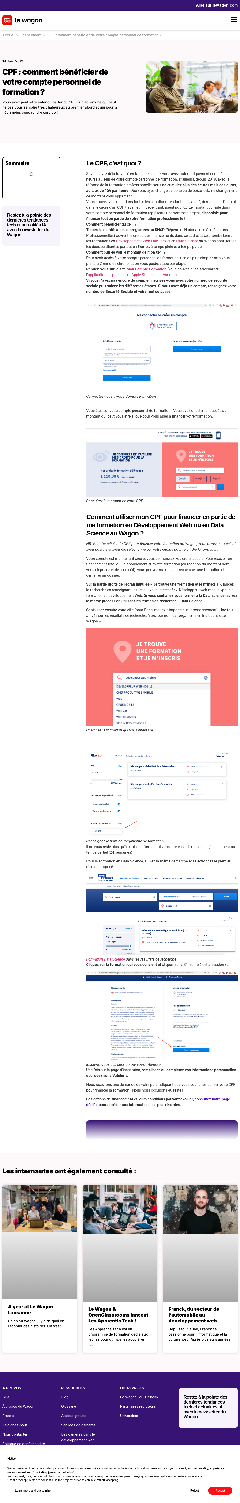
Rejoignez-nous (15, 1425)
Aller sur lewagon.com (217, 5)
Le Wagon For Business (139, 1397)
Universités (129, 1415)
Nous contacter (14, 1434)
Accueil (8, 35)
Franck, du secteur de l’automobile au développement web (194, 1315)
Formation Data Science (105, 959)
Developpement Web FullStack (141, 241)
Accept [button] (220, 1490)
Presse (8, 1415)
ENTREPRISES (132, 1388)
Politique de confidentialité (23, 1443)
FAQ (5, 1397)
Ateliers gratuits (73, 1415)
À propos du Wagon (18, 1406)
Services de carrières (78, 1425)
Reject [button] (194, 1490)
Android (169, 275)
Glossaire (68, 1406)
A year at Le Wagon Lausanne (30, 1309)
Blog (64, 1397)
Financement (30, 35)
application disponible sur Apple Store (119, 275)
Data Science (187, 241)
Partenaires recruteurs (138, 1406)
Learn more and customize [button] (33, 1490)
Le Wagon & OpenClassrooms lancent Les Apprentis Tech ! (118, 1315)
